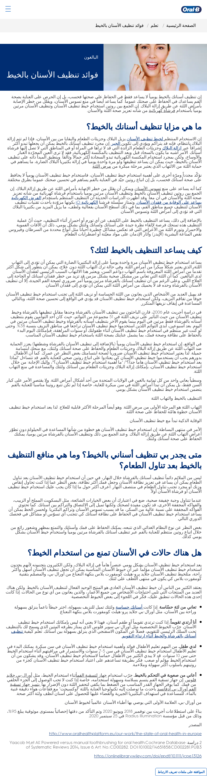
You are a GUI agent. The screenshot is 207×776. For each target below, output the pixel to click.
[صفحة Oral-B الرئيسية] (191, 9)
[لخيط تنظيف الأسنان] (145, 138)
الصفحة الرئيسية (181, 25)
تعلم (155, 25)
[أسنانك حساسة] (129, 607)
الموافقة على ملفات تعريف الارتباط (181, 772)
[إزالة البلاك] (171, 147)
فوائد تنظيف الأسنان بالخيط (119, 25)
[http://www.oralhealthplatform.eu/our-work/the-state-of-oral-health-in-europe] (125, 733)
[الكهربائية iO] (87, 202)
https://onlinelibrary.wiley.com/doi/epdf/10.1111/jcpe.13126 (148, 756)
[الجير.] (115, 143)
